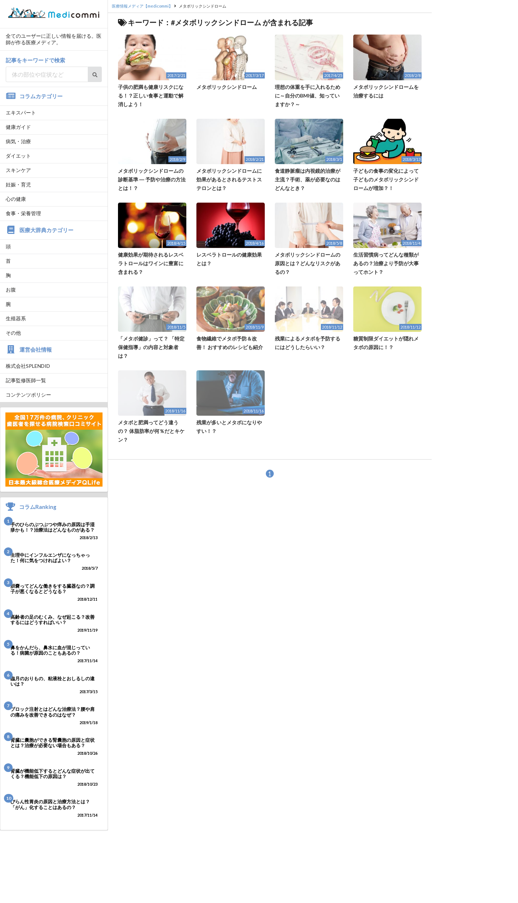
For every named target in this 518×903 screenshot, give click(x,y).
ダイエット (18, 156)
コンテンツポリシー (28, 395)
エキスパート (21, 112)
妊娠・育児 (18, 184)
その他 (13, 333)
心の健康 (16, 199)
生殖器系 (16, 318)
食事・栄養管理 (23, 213)
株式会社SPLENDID (28, 366)
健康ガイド (18, 127)
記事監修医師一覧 (26, 380)
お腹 (11, 289)
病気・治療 (18, 141)
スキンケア (18, 170)
